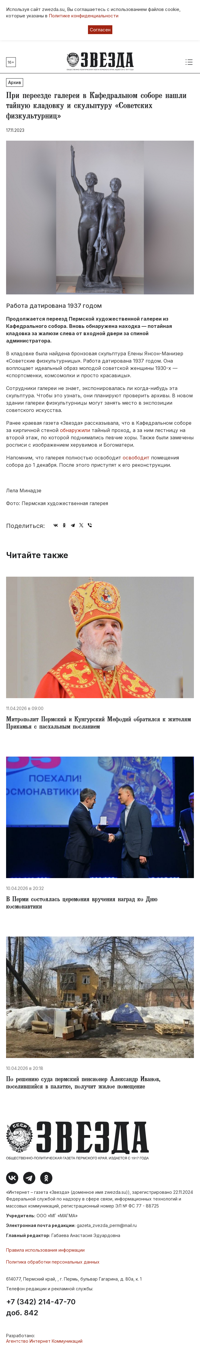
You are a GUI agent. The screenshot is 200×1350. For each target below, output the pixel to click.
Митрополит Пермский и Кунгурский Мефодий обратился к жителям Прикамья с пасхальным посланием (98, 723)
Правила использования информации (45, 1250)
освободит (136, 458)
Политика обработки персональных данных (53, 1261)
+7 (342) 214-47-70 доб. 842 (40, 1307)
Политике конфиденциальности (83, 16)
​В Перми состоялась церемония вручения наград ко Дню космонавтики (81, 903)
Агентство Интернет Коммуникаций (44, 1341)
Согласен (100, 30)
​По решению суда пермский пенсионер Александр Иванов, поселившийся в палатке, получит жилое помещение (83, 1083)
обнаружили (75, 430)
